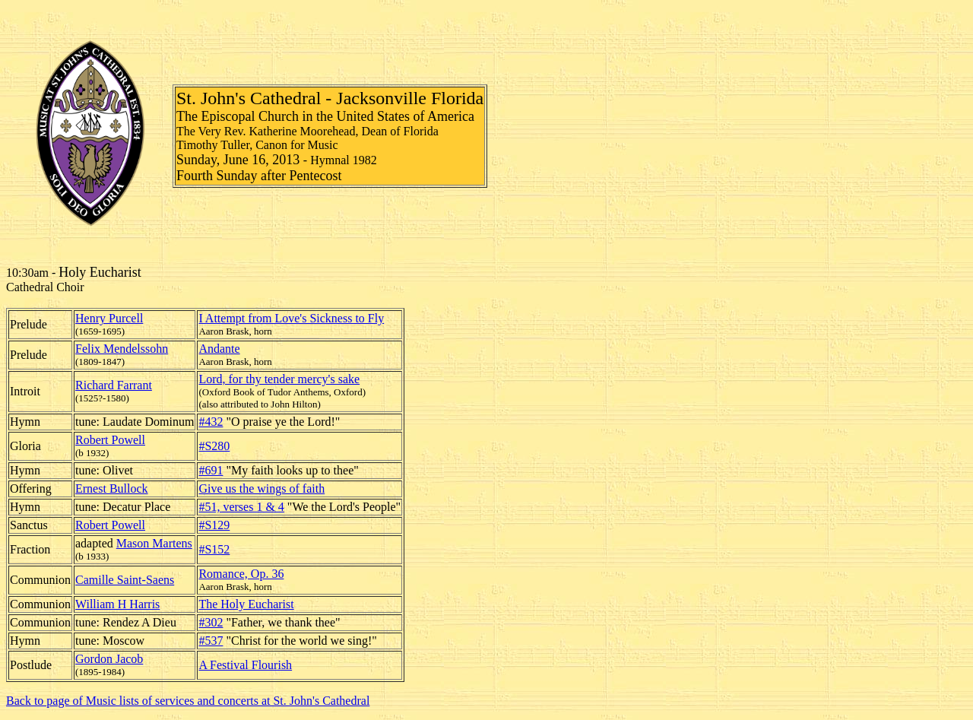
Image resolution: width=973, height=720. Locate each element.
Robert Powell (110, 439)
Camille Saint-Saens (124, 579)
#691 (210, 470)
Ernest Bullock (111, 488)
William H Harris (117, 604)
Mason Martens (154, 543)
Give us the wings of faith (261, 488)
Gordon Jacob (109, 658)
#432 (210, 421)
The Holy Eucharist (245, 604)
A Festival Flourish (245, 664)
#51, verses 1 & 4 (241, 506)
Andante (218, 348)
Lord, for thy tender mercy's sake (279, 379)
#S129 (214, 525)
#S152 (214, 549)
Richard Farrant (113, 385)
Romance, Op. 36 (241, 573)
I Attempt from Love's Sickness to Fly (291, 318)
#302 (210, 622)
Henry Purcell (109, 318)
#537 (210, 640)
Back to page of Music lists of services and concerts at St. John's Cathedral (187, 700)
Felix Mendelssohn (121, 348)
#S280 (214, 445)
